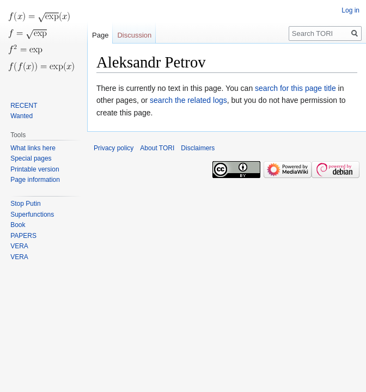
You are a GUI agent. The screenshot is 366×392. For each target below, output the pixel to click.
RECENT (23, 105)
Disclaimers (198, 148)
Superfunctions (32, 214)
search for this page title (295, 88)
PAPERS (23, 236)
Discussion (134, 35)
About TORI (157, 148)
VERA (19, 246)
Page (100, 35)
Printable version (34, 169)
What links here (33, 148)
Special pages (30, 158)
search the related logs (188, 100)
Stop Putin (25, 203)
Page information (35, 179)
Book (17, 225)
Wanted (21, 116)
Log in (350, 10)
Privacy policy (113, 148)
